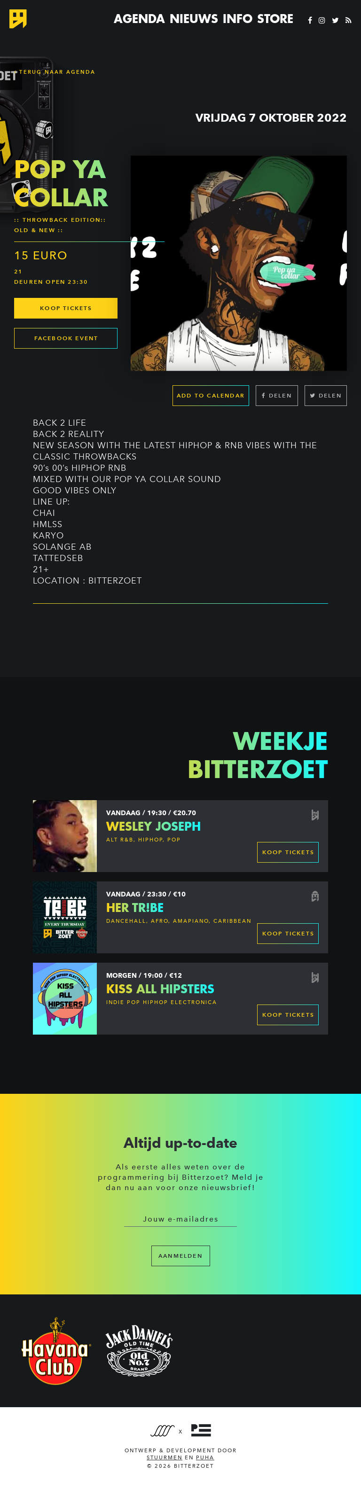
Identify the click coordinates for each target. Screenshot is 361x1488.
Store (275, 19)
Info (237, 19)
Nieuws (194, 19)
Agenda (139, 19)
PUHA (205, 1458)
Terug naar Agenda (54, 72)
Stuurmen (164, 1458)
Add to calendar (211, 395)
